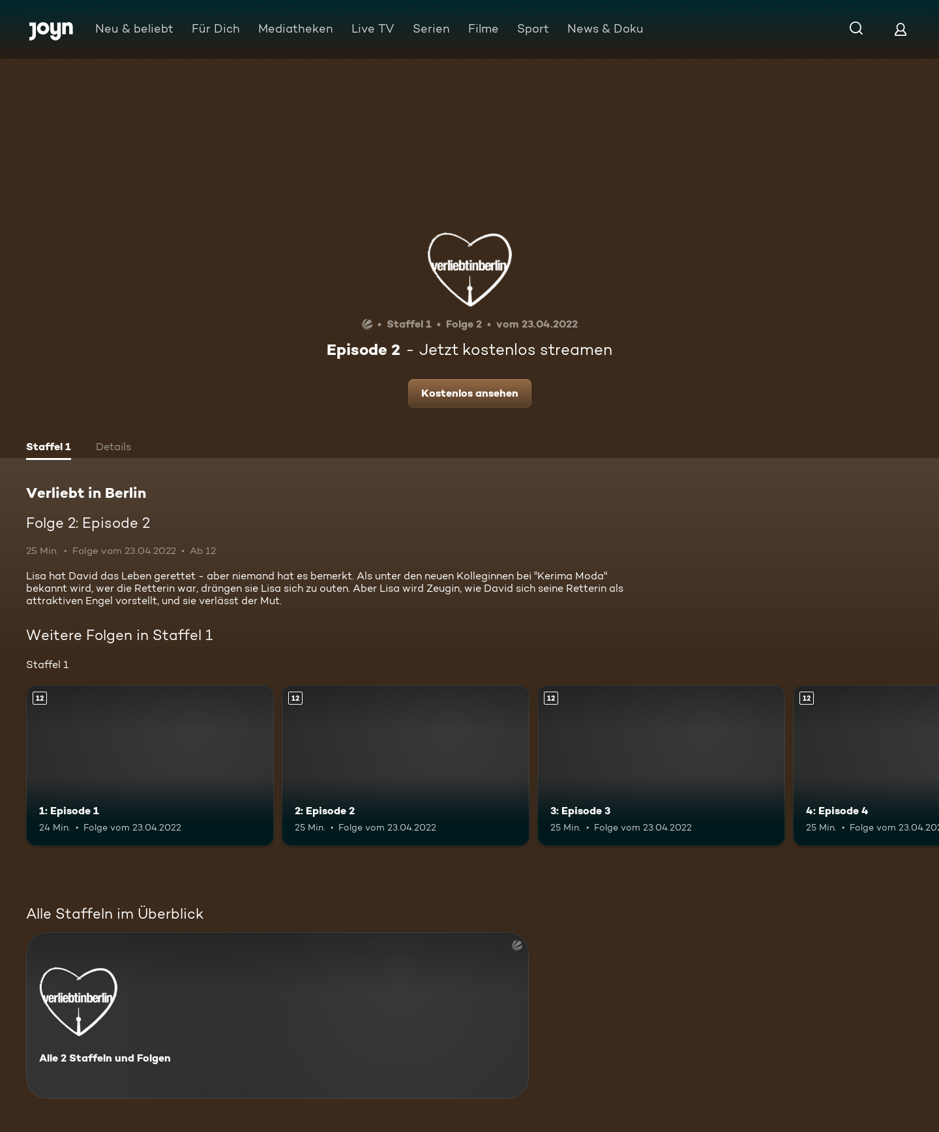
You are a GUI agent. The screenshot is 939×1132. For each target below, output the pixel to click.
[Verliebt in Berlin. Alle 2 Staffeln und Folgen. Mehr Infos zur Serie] (277, 1015)
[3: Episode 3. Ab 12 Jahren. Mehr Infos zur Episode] (661, 765)
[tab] (48, 448)
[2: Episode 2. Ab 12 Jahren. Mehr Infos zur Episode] (405, 765)
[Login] (900, 29)
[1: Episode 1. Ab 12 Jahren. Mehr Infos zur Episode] (150, 765)
